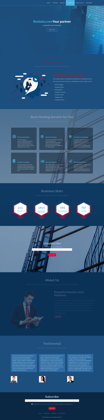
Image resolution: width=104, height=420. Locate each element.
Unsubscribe (70, 2)
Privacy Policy (80, 2)
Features (55, 2)
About (48, 2)
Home (40, 413)
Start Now (52, 30)
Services (62, 2)
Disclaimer (89, 2)
